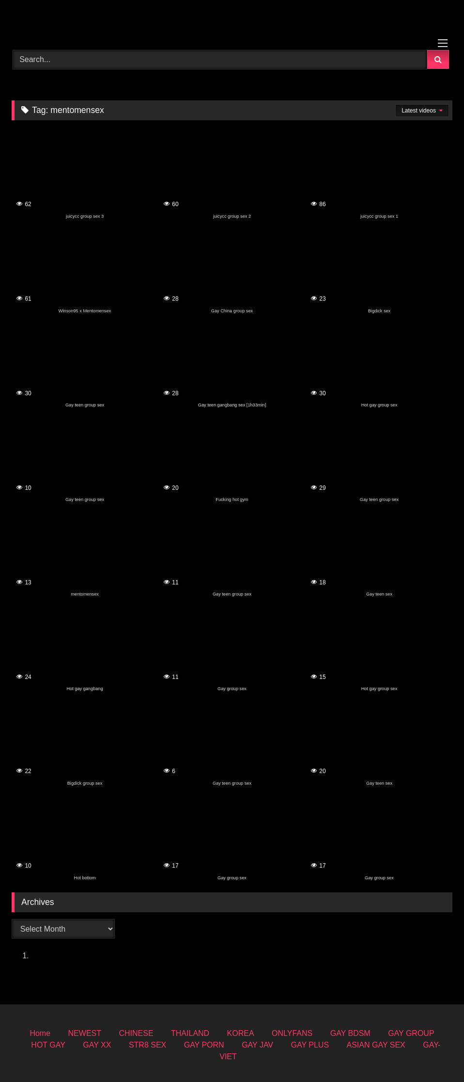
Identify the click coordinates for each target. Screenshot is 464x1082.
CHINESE (136, 1033)
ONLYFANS (292, 1033)
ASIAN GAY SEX (376, 1045)
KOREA (240, 1033)
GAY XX (97, 1045)
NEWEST (84, 1033)
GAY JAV (257, 1045)
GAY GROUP (411, 1033)
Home (40, 1033)
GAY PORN (204, 1045)
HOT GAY (48, 1045)
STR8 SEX (147, 1045)
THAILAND (190, 1033)
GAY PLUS (310, 1045)
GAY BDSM (350, 1033)
